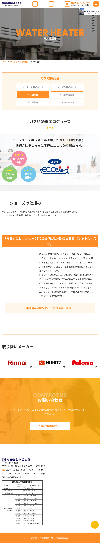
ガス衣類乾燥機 (67, 94)
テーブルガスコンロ (67, 86)
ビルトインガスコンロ (33, 86)
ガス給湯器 (33, 94)
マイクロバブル (67, 102)
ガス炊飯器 (33, 102)
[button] (96, 4)
